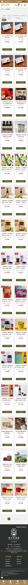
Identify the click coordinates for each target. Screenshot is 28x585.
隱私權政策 (8, 565)
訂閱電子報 (7, 1)
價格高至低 (23, 15)
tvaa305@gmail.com (17, 548)
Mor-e (13, 572)
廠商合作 (19, 559)
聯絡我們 (19, 561)
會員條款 (7, 563)
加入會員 (7, 559)
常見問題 (19, 563)
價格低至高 (16, 15)
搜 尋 (4, 20)
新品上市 (9, 15)
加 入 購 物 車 (8, 49)
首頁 (2, 9)
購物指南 (7, 561)
